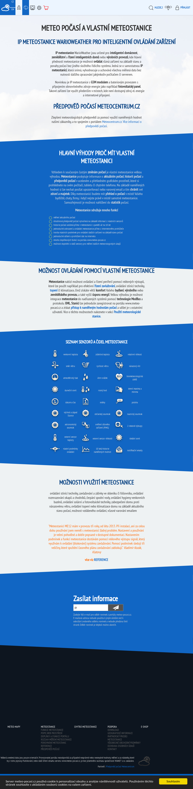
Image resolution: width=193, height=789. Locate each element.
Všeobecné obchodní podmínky (124, 742)
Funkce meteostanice (52, 730)
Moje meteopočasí (169, 7)
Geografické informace (120, 733)
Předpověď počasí (50, 749)
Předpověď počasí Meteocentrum (120, 766)
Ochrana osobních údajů (121, 746)
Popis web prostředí (51, 733)
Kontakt (112, 749)
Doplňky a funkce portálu (55, 736)
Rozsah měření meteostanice (56, 739)
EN (12, 9)
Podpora (39, 7)
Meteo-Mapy (18, 7)
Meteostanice (25, 7)
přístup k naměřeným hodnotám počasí (94, 307)
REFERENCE (101, 560)
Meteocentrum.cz (112, 121)
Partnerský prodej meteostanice (117, 738)
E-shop (46, 7)
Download (113, 730)
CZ (12, 1)
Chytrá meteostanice (32, 7)
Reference (46, 746)
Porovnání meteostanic (53, 742)
